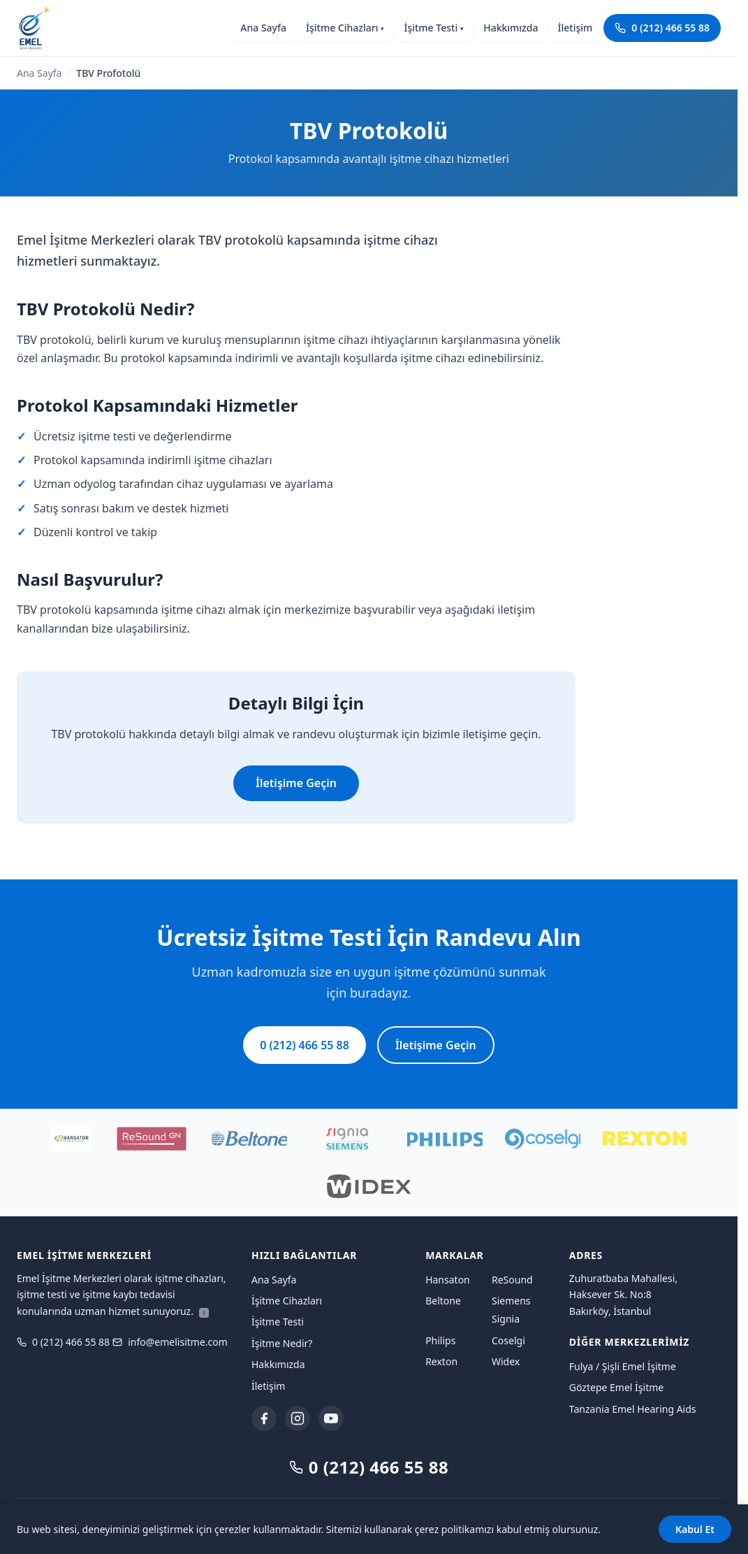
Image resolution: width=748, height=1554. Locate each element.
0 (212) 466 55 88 (662, 27)
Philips (440, 1340)
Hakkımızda (510, 27)
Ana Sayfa (263, 27)
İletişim (575, 27)
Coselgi (508, 1340)
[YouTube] (331, 1418)
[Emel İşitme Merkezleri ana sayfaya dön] (33, 28)
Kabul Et (694, 1529)
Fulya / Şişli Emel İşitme (622, 1366)
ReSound (512, 1279)
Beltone (443, 1300)
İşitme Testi (434, 27)
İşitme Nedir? (281, 1343)
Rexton (441, 1361)
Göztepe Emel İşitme (616, 1387)
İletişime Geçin (296, 783)
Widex (506, 1361)
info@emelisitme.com (170, 1341)
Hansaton (447, 1279)
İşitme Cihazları (345, 27)
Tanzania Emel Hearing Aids (632, 1409)
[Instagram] (297, 1418)
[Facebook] (264, 1418)
